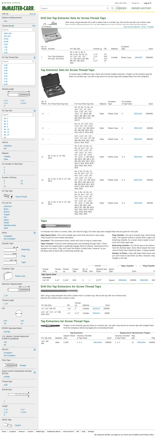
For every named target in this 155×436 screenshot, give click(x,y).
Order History (141, 8)
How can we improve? (132, 27)
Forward (151, 27)
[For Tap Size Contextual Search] (19, 115)
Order (122, 8)
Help (83, 431)
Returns (22, 431)
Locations (12, 431)
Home (4, 431)
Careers (30, 431)
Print (144, 27)
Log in (147, 3)
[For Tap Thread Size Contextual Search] (19, 61)
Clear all (33, 14)
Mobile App (40, 431)
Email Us (135, 3)
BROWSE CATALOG (12, 3)
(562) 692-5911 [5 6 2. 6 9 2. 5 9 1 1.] (121, 3)
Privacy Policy (148, 435)
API (77, 431)
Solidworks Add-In (53, 431)
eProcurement (68, 431)
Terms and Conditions (132, 435)
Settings (91, 431)
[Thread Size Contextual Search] (19, 30)
